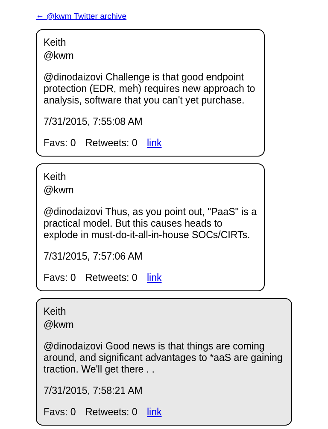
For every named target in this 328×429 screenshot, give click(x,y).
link (154, 142)
